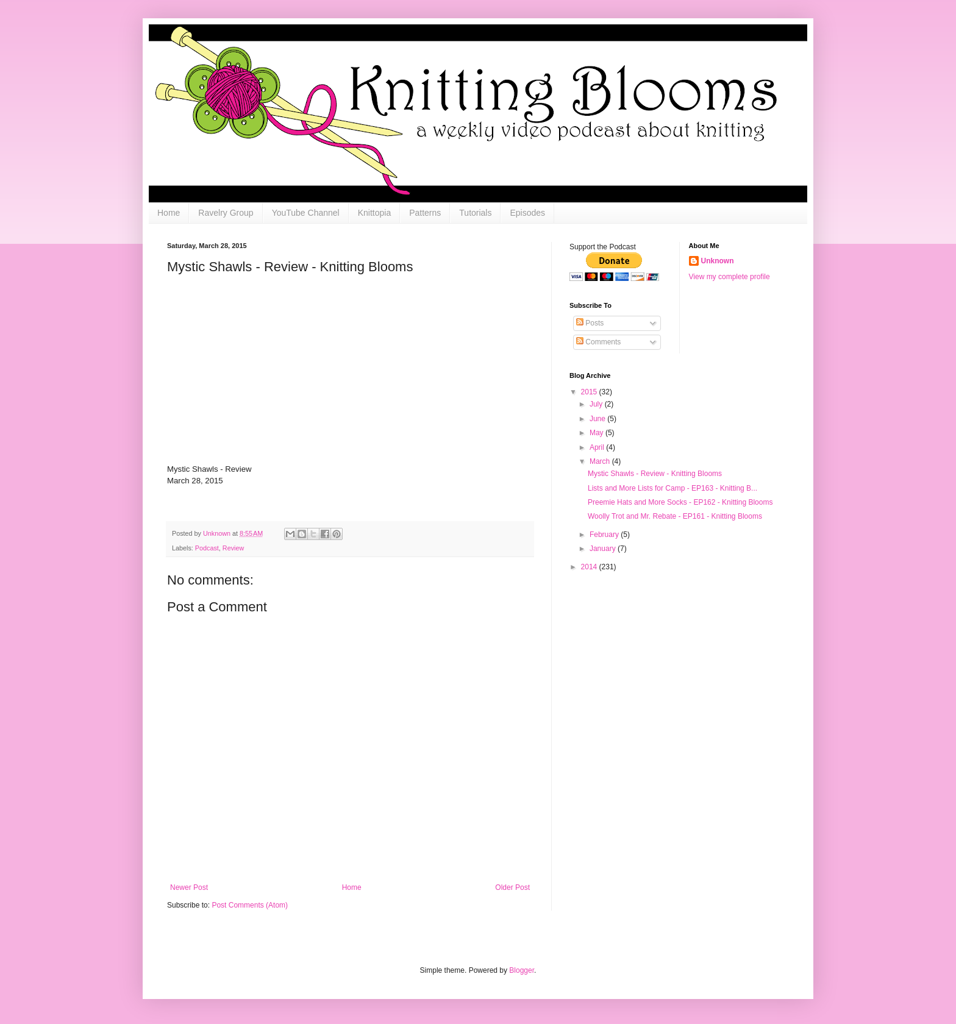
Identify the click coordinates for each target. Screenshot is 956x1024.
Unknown (717, 261)
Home (168, 213)
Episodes (527, 213)
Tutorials (475, 213)
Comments (598, 342)
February (605, 534)
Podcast (207, 548)
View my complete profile (729, 276)
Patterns (425, 213)
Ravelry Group (225, 213)
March (601, 461)
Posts (590, 323)
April (598, 447)
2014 (590, 567)
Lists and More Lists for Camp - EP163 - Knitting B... (672, 488)
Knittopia (374, 213)
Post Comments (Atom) (250, 905)
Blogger (521, 970)
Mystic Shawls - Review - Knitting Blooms (655, 473)
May (597, 432)
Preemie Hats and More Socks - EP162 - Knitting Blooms (680, 502)
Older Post (512, 887)
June (598, 418)
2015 (590, 392)
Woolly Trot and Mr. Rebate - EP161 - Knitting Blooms (675, 516)
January (604, 548)
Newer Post (189, 887)
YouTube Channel (306, 213)
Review (233, 548)
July (597, 404)
